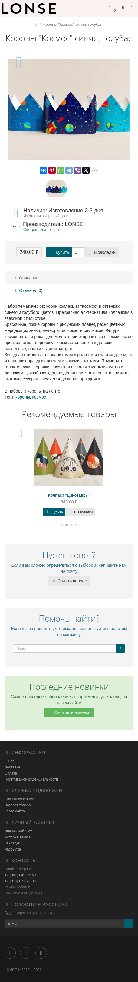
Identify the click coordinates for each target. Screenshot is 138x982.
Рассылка (13, 849)
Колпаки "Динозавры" (69, 495)
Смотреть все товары (41, 229)
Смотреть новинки (69, 712)
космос (39, 397)
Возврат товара (18, 805)
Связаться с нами (19, 799)
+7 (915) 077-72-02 (20, 881)
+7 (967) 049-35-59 (20, 875)
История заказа (18, 837)
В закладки (101, 252)
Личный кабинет (18, 831)
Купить (59, 252)
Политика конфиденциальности (31, 779)
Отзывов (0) (27, 290)
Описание (25, 277)
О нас (9, 761)
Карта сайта (15, 811)
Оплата (11, 773)
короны (22, 397)
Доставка (12, 767)
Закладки (12, 843)
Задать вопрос (69, 581)
